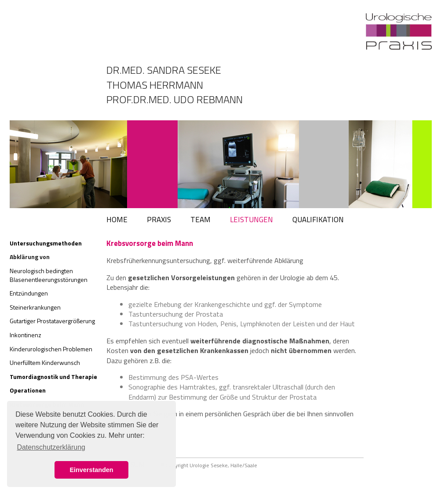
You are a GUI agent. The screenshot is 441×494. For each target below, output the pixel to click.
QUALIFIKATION (318, 219)
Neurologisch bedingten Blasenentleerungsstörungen (48, 275)
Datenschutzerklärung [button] (51, 447)
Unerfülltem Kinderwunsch (45, 362)
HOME (117, 219)
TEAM (200, 219)
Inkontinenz (25, 334)
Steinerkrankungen (35, 307)
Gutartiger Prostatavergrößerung (52, 320)
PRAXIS (159, 219)
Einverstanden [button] (91, 469)
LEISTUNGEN (251, 219)
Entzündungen (29, 293)
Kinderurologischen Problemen (51, 348)
